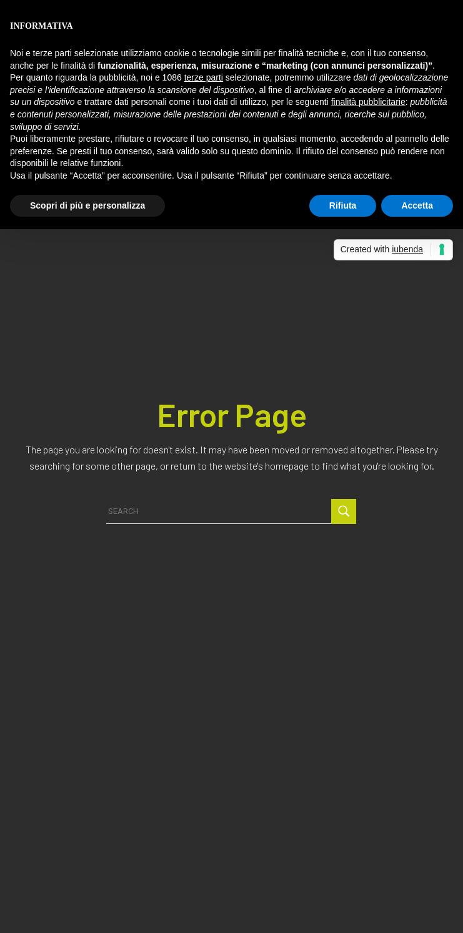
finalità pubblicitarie (368, 102)
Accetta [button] (417, 205)
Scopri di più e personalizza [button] (87, 205)
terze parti (203, 77)
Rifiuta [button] (343, 205)
